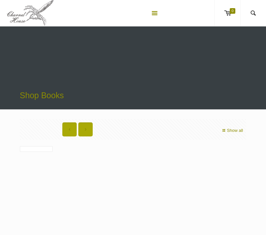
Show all (232, 130)
